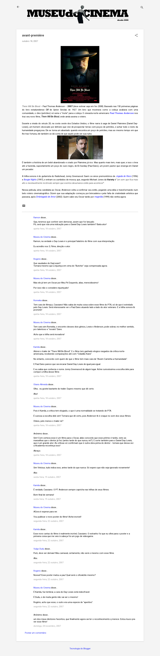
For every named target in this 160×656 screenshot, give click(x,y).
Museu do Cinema (42, 237)
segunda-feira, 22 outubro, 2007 (48, 521)
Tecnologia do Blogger (80, 648)
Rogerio (37, 259)
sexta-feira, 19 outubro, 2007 (47, 477)
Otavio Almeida (40, 384)
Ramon (36, 217)
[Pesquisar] (142, 7)
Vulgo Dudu (38, 549)
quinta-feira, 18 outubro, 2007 (47, 228)
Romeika (37, 300)
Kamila (36, 347)
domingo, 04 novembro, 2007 (47, 626)
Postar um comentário (35, 633)
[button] (136, 36)
